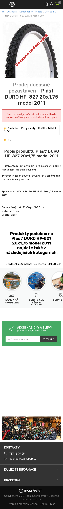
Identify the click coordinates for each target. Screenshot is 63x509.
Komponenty (26, 11)
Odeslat (47, 339)
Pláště (38, 11)
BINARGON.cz (47, 503)
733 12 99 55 (17, 453)
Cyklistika (12, 11)
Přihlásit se (51, 3)
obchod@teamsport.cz (22, 458)
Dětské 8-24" (51, 11)
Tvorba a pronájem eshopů (23, 503)
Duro (10, 140)
